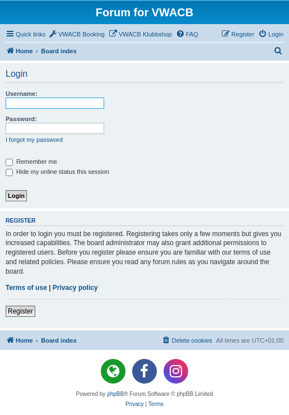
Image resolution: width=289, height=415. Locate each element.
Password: (21, 119)
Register (20, 311)
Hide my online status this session (57, 171)
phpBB (115, 394)
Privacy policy (75, 288)
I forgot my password (34, 139)
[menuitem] (76, 34)
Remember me (31, 161)
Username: (22, 93)
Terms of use (26, 288)
